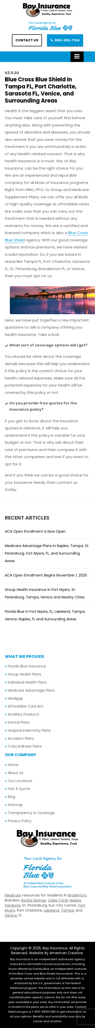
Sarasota (12, 905)
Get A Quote (19, 788)
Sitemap (15, 804)
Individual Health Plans (27, 682)
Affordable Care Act (25, 706)
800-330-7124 (67, 40)
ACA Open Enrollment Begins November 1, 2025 (46, 575)
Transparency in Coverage (31, 812)
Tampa (67, 910)
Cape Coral (58, 900)
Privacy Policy (20, 820)
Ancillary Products (23, 714)
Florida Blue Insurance (27, 666)
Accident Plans (21, 738)
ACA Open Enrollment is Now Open (35, 531)
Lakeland (51, 910)
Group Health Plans (24, 674)
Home (13, 764)
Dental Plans (19, 722)
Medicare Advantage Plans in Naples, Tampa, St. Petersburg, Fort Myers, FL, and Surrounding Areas (47, 553)
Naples (75, 900)
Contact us (26, 40)
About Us (15, 772)
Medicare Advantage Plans (31, 690)
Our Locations (20, 780)
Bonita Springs (33, 900)
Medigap (15, 698)
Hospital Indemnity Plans (29, 730)
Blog (11, 796)
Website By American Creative (56, 952)
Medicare (13, 895)
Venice (11, 915)
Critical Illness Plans (25, 746)
